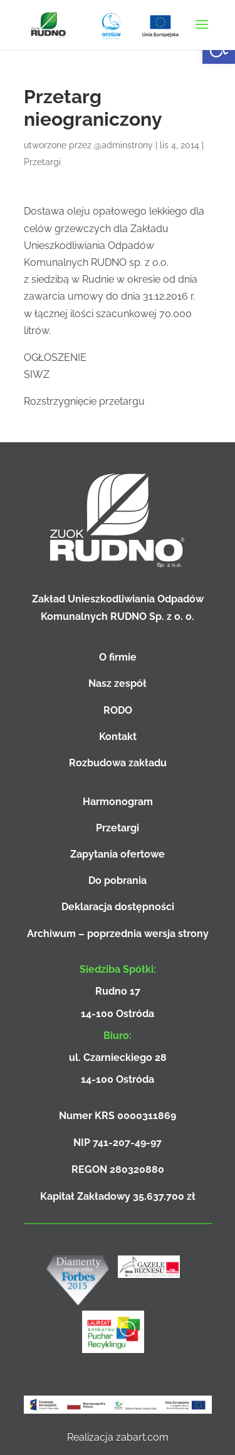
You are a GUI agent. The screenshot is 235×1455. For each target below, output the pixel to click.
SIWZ (37, 374)
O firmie (118, 657)
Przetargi (42, 162)
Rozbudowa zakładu (118, 763)
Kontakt (118, 737)
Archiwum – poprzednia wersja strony (118, 934)
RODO (117, 710)
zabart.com (142, 1437)
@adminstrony (123, 145)
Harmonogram (118, 802)
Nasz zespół (117, 683)
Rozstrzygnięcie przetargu (84, 401)
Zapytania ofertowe (117, 854)
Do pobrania (117, 880)
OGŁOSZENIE (55, 357)
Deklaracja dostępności (117, 907)
